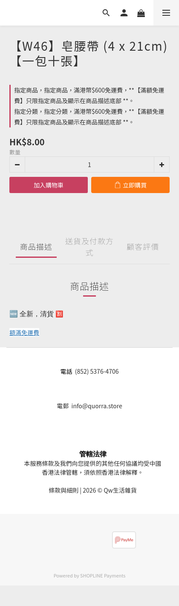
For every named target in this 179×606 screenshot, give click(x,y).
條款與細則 (63, 490)
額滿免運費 (24, 332)
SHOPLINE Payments (102, 575)
